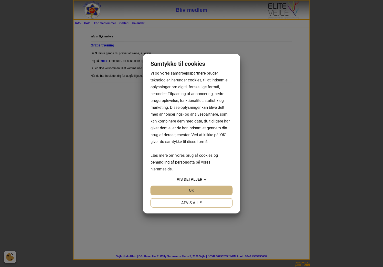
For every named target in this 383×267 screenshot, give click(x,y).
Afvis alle (191, 202)
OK (191, 190)
